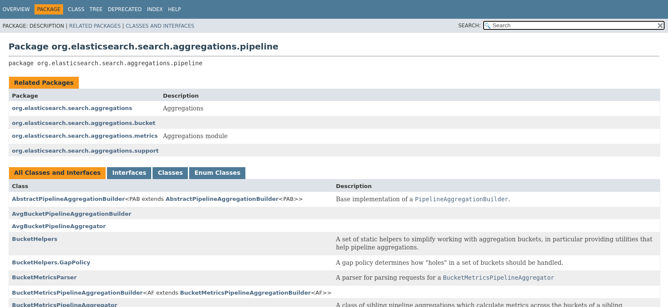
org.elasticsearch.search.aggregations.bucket (83, 123)
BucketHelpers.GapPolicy (51, 262)
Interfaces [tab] (129, 172)
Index (155, 9)
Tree (96, 9)
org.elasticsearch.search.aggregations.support (85, 151)
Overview (16, 9)
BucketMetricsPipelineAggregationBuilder (77, 293)
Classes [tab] (170, 172)
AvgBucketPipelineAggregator (59, 226)
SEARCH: (469, 26)
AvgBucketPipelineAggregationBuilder (71, 214)
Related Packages (95, 26)
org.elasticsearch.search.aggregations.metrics (85, 136)
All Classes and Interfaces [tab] (57, 172)
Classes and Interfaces (160, 26)
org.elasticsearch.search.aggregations (72, 108)
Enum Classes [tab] (217, 172)
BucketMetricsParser (44, 277)
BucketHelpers (35, 239)
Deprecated (125, 9)
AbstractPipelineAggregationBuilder (68, 199)
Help (174, 9)
